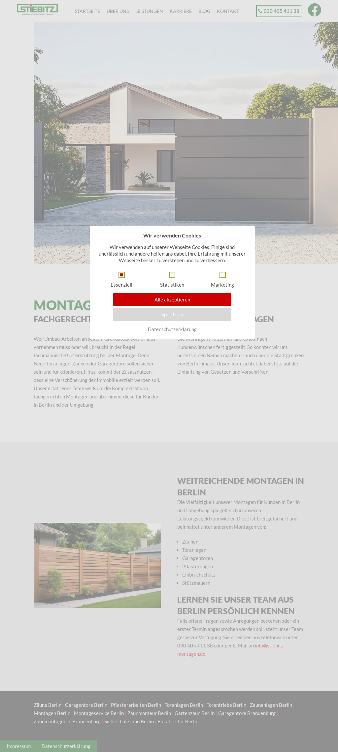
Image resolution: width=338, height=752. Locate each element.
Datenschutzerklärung (172, 329)
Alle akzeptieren (172, 299)
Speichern (172, 314)
